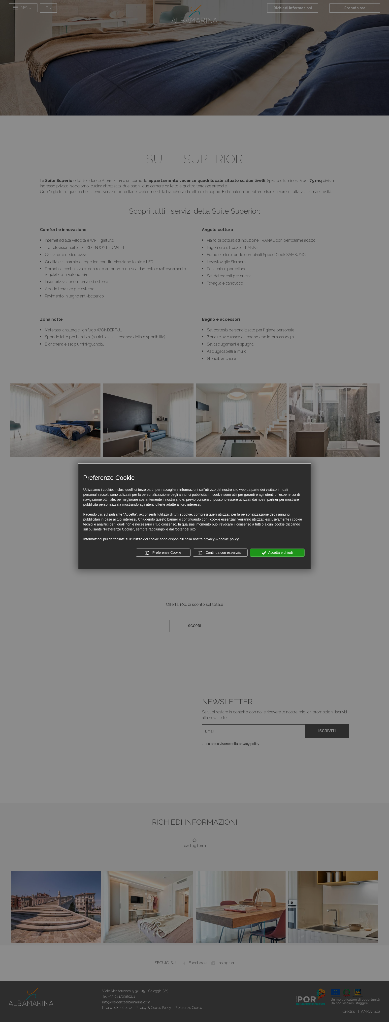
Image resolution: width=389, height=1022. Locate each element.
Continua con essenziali (220, 553)
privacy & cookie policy (221, 539)
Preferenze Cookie (163, 553)
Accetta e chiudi (277, 553)
